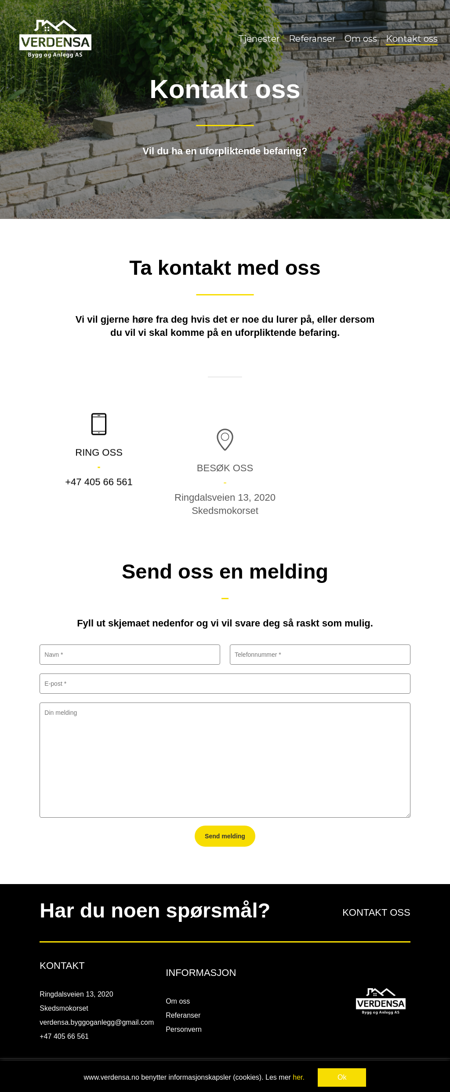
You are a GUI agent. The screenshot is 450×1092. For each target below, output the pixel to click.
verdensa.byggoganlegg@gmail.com (97, 1022)
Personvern (184, 1029)
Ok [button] (342, 1077)
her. (299, 1077)
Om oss (178, 1001)
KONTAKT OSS (376, 912)
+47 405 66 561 (99, 504)
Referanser (183, 1015)
